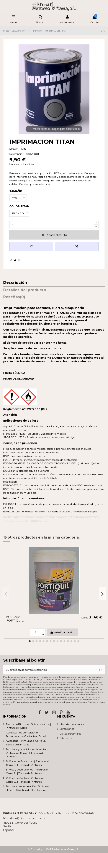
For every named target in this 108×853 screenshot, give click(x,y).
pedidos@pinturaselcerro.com (26, 818)
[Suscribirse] (101, 669)
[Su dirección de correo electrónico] (50, 669)
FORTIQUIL (15, 620)
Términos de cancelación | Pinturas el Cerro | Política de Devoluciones (27, 788)
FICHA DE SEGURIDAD (18, 378)
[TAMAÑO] (17, 197)
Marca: (13, 148)
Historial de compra (72, 724)
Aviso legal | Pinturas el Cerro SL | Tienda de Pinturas (26, 742)
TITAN (22, 148)
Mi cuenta (66, 738)
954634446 (86, 813)
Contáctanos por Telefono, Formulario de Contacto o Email (26, 734)
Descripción (15, 283)
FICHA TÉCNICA (14, 373)
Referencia (15, 153)
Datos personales (70, 733)
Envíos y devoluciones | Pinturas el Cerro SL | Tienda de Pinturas (27, 771)
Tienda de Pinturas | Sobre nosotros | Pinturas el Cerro (28, 726)
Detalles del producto (24, 290)
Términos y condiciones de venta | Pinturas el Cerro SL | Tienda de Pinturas (26, 753)
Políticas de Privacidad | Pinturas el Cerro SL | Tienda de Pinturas (27, 763)
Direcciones (67, 728)
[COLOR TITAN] (19, 213)
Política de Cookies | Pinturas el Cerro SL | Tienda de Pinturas (25, 779)
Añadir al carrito (54, 234)
